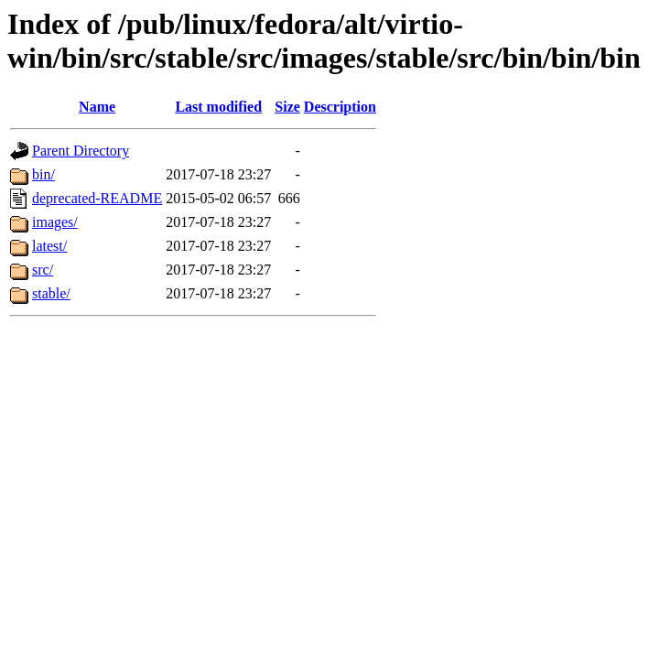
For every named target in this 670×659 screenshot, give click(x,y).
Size (287, 106)
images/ (55, 222)
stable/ (51, 293)
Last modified (218, 106)
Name (97, 106)
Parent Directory (80, 150)
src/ (42, 269)
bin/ (43, 174)
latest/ (49, 246)
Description (340, 106)
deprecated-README (97, 198)
